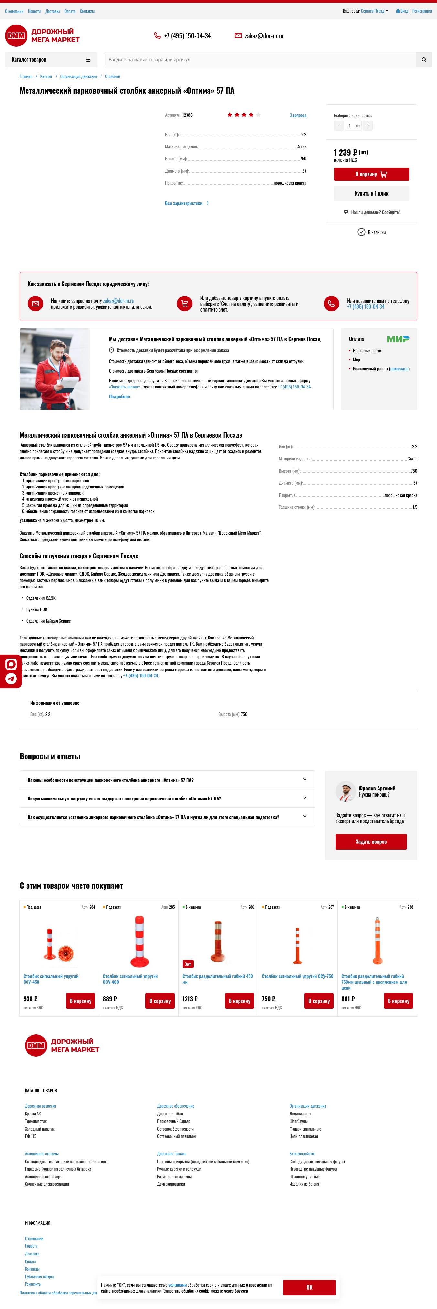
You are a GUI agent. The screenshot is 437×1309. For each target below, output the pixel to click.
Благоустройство (302, 1153)
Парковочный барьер (173, 1121)
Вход (401, 11)
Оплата (69, 11)
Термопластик (36, 1121)
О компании (14, 11)
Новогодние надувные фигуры (313, 1169)
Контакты (87, 11)
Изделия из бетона (304, 1184)
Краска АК (33, 1113)
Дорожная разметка (40, 1106)
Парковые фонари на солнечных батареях (58, 1169)
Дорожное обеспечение (175, 1106)
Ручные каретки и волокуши (179, 1169)
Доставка (52, 11)
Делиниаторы (300, 1113)
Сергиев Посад (374, 11)
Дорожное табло (170, 1113)
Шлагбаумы (299, 1121)
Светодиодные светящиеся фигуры (317, 1161)
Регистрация (422, 11)
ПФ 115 (30, 1136)
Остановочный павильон (176, 1136)
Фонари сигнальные (305, 1129)
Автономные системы (42, 1153)
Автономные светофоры (43, 1176)
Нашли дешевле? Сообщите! (372, 212)
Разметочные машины (174, 1176)
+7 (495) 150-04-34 (187, 35)
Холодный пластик (40, 1129)
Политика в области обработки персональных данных (62, 1292)
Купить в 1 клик (371, 193)
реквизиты (399, 368)
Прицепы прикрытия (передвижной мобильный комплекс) (203, 1161)
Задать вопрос (371, 841)
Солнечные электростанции (47, 1184)
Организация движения (308, 1106)
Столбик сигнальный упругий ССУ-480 (131, 980)
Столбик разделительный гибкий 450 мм (215, 980)
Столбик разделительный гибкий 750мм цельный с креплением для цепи (375, 983)
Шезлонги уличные (305, 1176)
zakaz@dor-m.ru (258, 35)
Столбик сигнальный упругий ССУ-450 (52, 980)
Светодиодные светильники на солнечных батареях (66, 1161)
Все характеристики (187, 203)
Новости (34, 11)
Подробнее (119, 396)
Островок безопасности (175, 1129)
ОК (309, 1287)
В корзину (79, 1002)
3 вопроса (298, 115)
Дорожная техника (171, 1153)
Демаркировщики (171, 1184)
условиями (177, 1284)
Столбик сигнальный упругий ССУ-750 (290, 980)
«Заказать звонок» (124, 386)
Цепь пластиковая (304, 1136)
